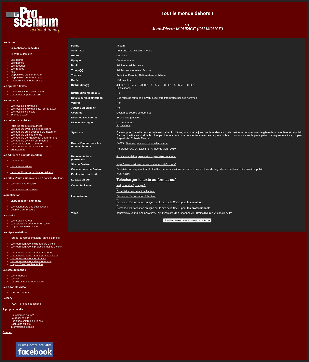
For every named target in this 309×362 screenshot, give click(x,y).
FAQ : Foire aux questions (25, 303)
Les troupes (17, 68)
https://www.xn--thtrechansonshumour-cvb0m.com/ (146, 164)
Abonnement (17, 149)
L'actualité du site (20, 323)
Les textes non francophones (27, 281)
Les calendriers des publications (29, 206)
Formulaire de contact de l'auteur (135, 191)
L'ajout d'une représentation (26, 264)
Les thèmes (17, 62)
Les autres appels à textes (25, 94)
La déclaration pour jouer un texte (30, 223)
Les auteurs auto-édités (24, 189)
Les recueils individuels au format (33, 108)
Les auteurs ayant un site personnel (31, 128)
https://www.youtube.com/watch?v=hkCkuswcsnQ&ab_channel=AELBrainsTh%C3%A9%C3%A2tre (174, 212)
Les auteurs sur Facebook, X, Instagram (33, 131)
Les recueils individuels (23, 105)
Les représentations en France (28, 258)
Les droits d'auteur (21, 220)
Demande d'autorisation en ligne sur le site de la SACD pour (159, 202)
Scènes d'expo (19, 114)
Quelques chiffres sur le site (26, 320)
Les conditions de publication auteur (31, 146)
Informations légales (22, 326)
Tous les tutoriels (20, 292)
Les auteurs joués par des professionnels (34, 255)
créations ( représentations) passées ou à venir (146, 156)
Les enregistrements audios (26, 80)
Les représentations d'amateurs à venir (33, 243)
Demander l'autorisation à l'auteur (135, 196)
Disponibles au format (26, 77)
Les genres (16, 59)
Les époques (17, 65)
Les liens (15, 278)
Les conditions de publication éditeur (31, 172)
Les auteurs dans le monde (26, 134)
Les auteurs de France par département (33, 137)
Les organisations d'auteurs (26, 143)
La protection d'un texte (24, 226)
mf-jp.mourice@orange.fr (131, 185)
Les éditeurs (17, 160)
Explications (123, 88)
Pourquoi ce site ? (21, 317)
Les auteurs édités (21, 166)
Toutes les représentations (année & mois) (35, 237)
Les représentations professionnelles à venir (36, 246)
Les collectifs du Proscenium (27, 91)
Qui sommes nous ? (22, 315)
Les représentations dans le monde (30, 261)
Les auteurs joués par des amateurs (31, 252)
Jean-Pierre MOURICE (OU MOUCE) (187, 29)
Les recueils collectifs (22, 111)
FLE (12, 71)
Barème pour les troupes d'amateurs (147, 143)
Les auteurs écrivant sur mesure (29, 140)
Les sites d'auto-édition (23, 183)
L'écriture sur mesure (22, 209)
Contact (7, 332)
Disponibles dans (26, 74)
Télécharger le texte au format (146, 180)
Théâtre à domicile (21, 53)
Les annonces (18, 275)
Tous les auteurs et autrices (26, 125)
